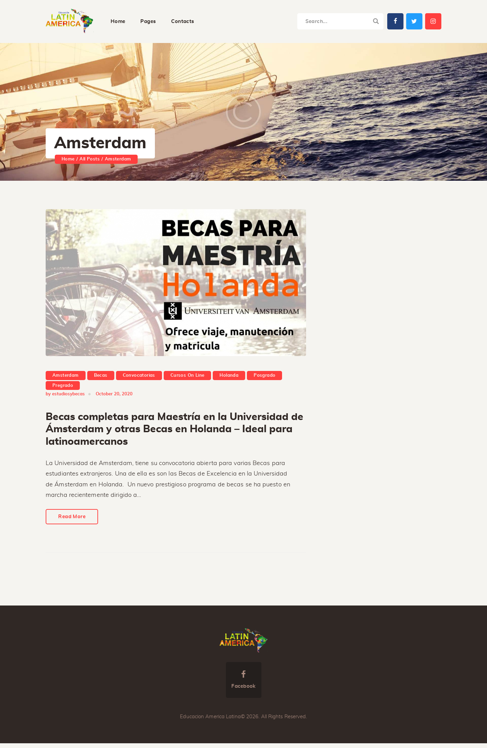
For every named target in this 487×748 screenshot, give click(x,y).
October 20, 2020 (114, 395)
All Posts (89, 159)
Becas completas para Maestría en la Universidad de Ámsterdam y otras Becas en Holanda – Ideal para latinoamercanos (174, 430)
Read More (74, 520)
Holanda (228, 376)
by (65, 395)
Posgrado (264, 376)
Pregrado (62, 386)
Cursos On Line (187, 376)
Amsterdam (65, 376)
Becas (101, 376)
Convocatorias (139, 376)
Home (68, 159)
